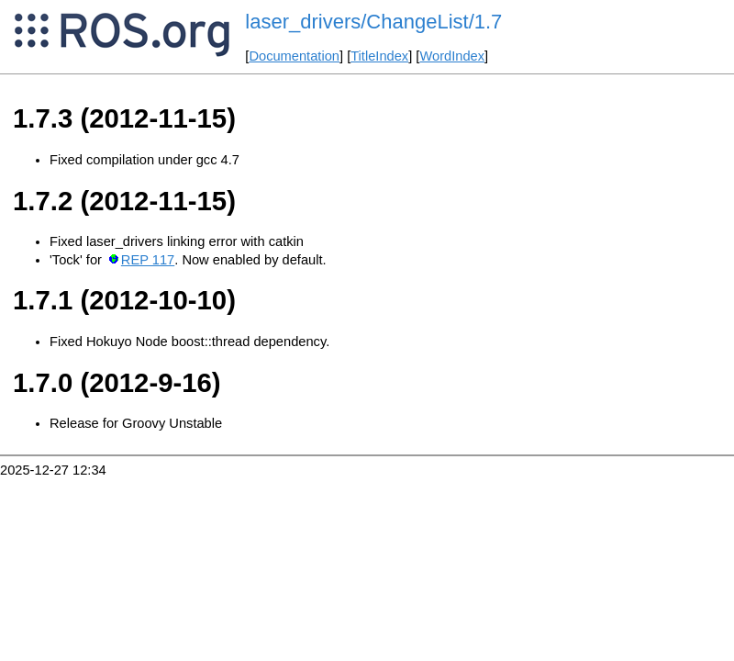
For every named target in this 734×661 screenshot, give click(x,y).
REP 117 (147, 259)
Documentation (294, 56)
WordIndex (451, 56)
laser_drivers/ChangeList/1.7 (373, 21)
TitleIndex (379, 56)
